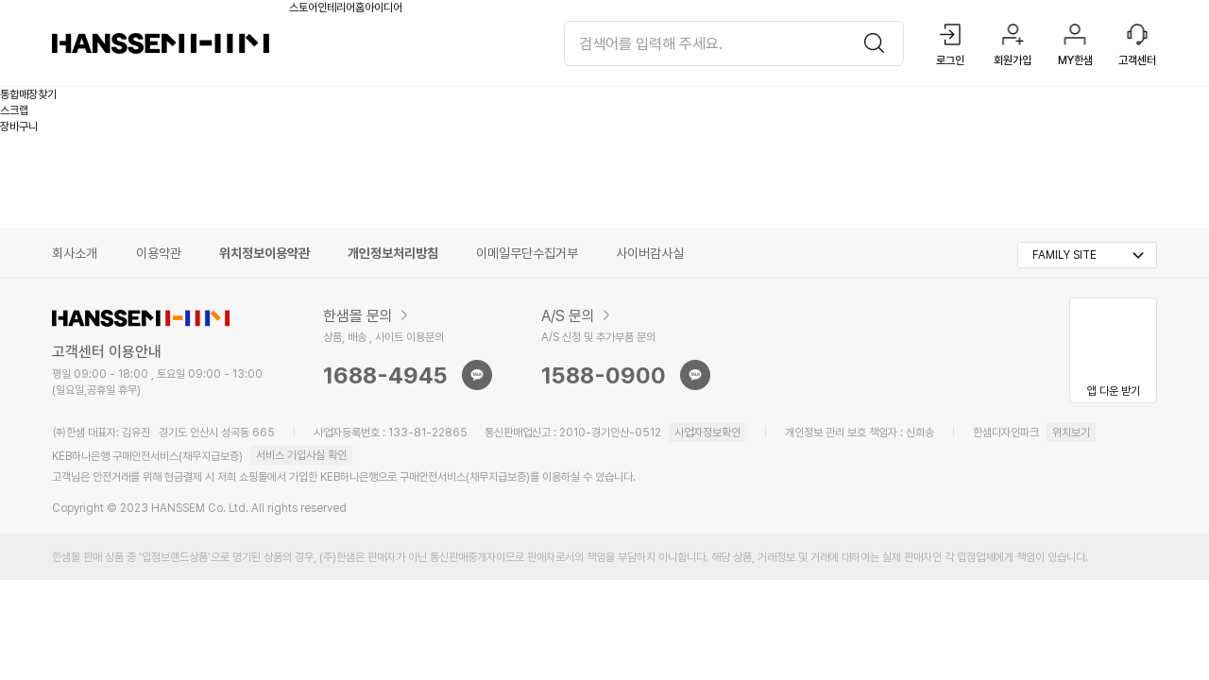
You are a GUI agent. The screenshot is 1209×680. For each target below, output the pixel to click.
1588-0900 (603, 375)
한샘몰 (161, 43)
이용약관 (158, 253)
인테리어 (336, 7)
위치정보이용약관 (264, 253)
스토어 (303, 7)
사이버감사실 (650, 253)
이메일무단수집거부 (527, 253)
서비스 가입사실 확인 (301, 455)
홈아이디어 (378, 7)
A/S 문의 (568, 316)
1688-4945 (385, 375)
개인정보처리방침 (393, 253)
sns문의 (477, 375)
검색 (879, 43)
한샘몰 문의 (358, 316)
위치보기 (1071, 432)
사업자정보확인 (707, 432)
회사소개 (74, 253)
